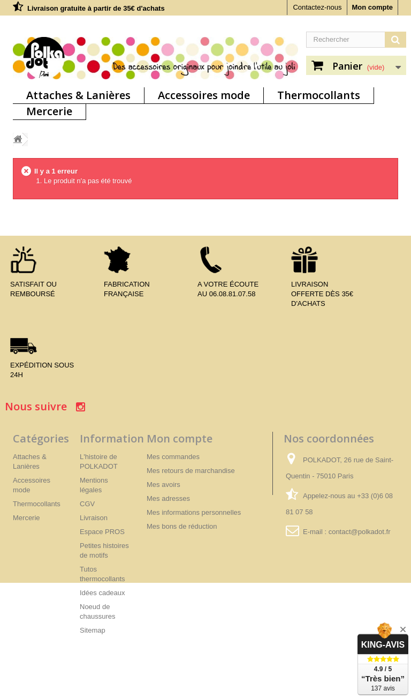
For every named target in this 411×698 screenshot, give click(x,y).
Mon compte (372, 7)
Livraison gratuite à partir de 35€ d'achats (96, 8)
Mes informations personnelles (194, 512)
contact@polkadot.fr (360, 532)
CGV (87, 504)
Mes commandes (173, 457)
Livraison (94, 518)
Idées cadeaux (102, 593)
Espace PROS (102, 532)
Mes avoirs (163, 485)
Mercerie (49, 111)
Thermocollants (318, 95)
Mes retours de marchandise (191, 471)
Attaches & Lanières (78, 95)
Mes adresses (168, 498)
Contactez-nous (317, 7)
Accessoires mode (204, 95)
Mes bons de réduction (182, 526)
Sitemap (92, 630)
